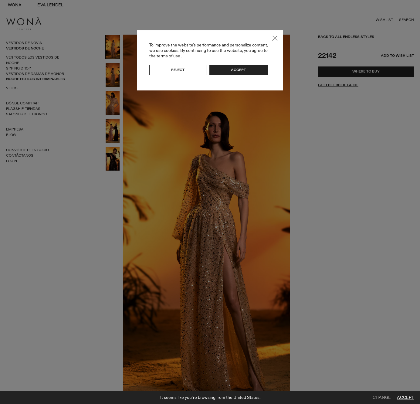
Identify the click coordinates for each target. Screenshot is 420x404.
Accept (405, 397)
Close (275, 38)
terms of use (168, 56)
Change (382, 397)
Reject (178, 69)
